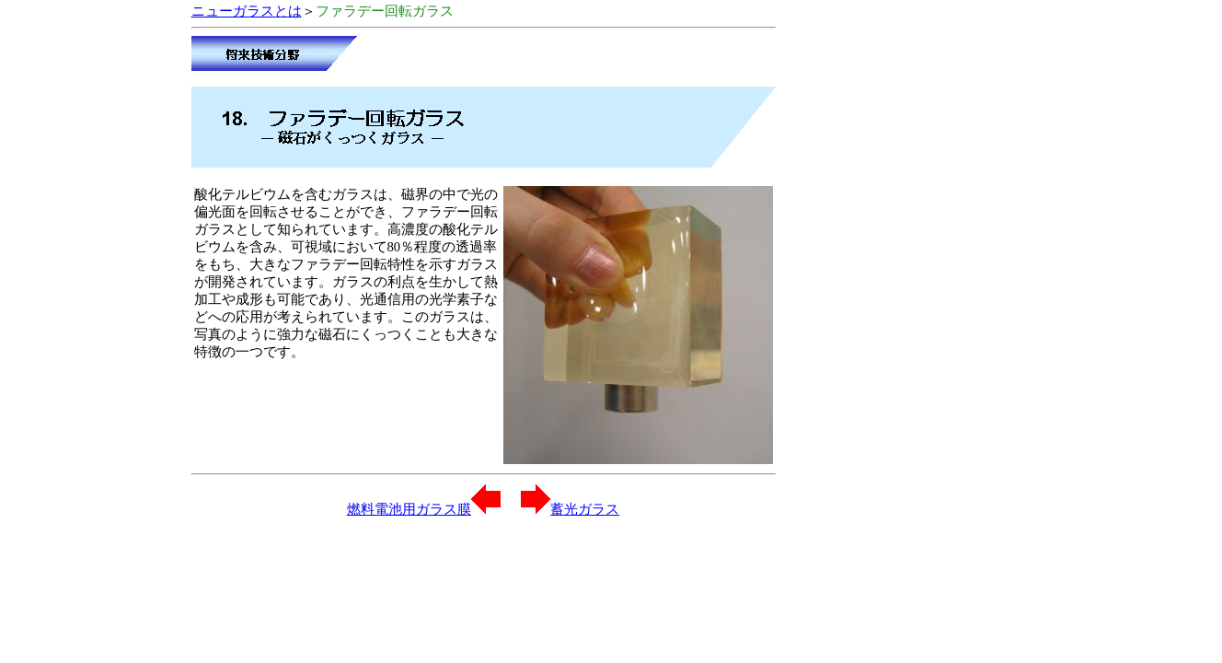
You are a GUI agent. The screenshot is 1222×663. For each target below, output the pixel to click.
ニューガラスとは (246, 11)
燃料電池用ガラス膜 (424, 509)
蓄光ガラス (570, 509)
